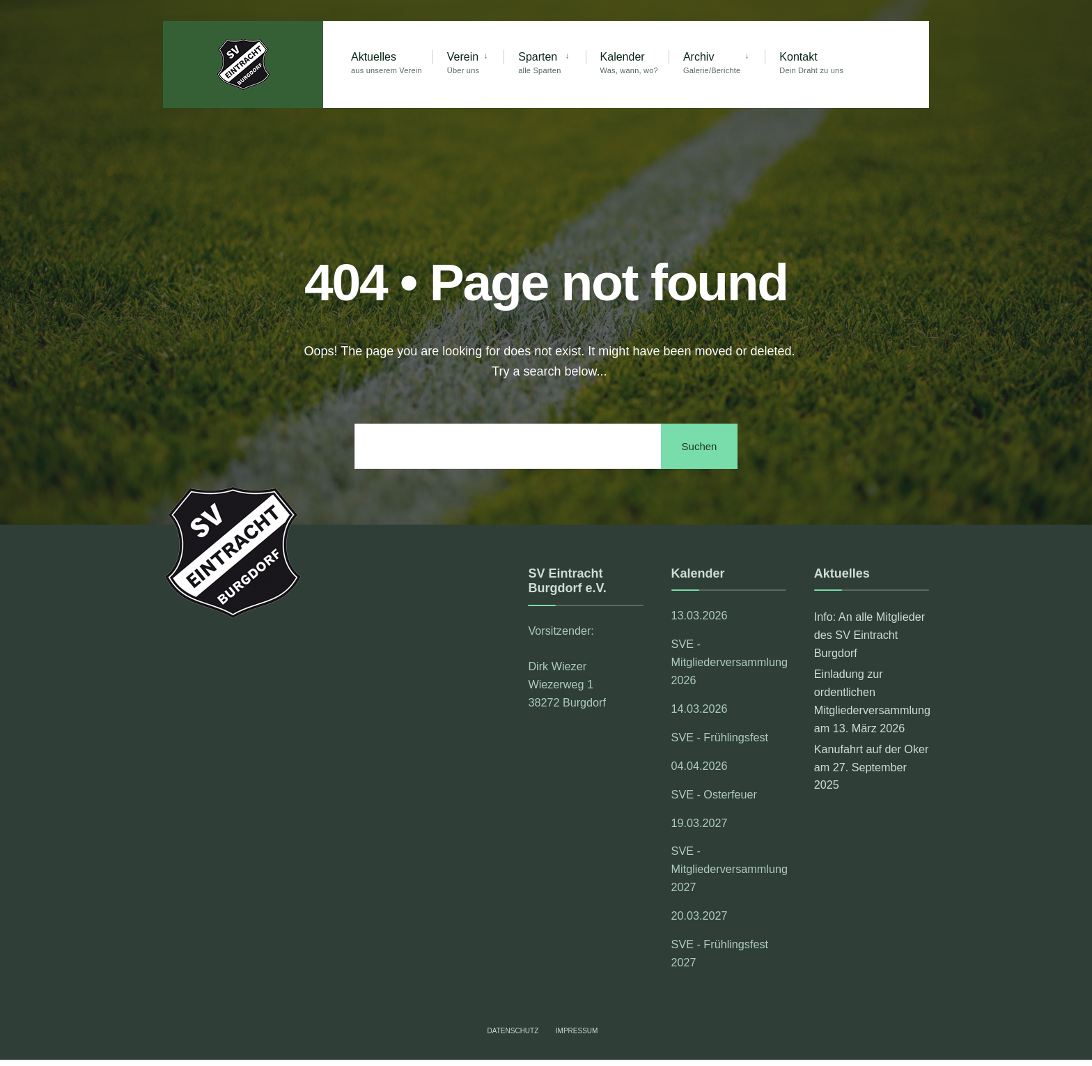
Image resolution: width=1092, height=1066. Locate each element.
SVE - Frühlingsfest (719, 737)
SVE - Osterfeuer (714, 794)
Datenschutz (513, 1031)
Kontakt (811, 63)
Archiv (711, 63)
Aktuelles (386, 63)
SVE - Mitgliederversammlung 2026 (728, 662)
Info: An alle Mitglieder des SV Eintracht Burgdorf (869, 634)
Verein (463, 63)
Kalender (629, 63)
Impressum (577, 1031)
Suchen (699, 446)
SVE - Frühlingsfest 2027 (719, 953)
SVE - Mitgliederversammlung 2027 (728, 868)
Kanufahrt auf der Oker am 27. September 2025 (871, 767)
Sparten (539, 63)
